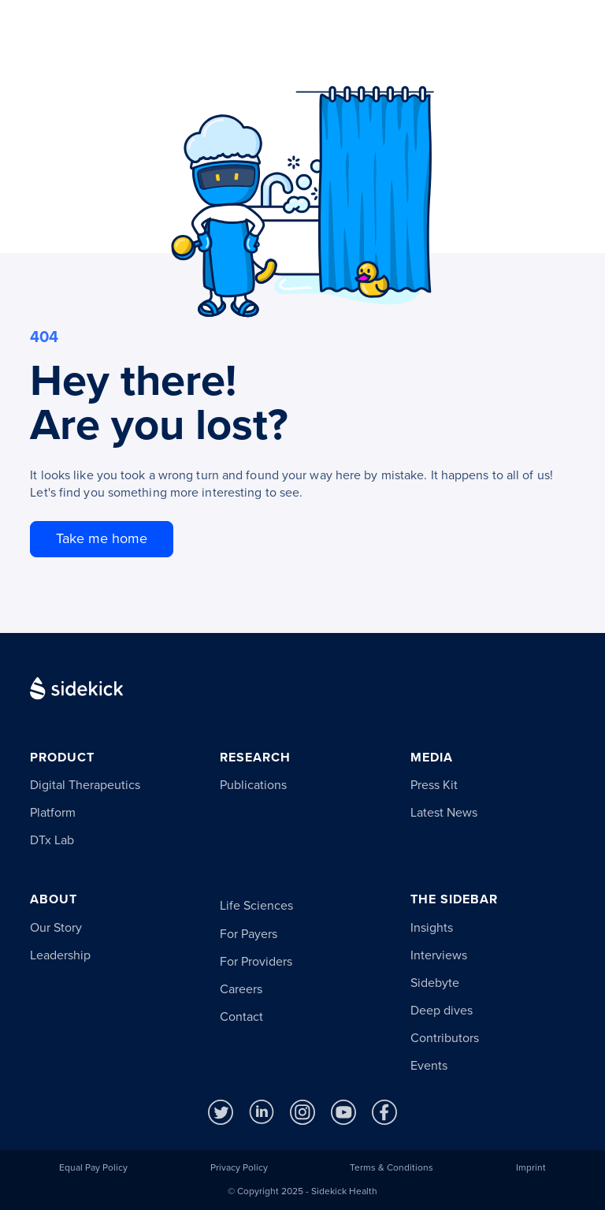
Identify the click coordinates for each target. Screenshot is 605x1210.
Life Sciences (256, 906)
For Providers (256, 962)
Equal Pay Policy (93, 1168)
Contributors (444, 1038)
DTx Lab (52, 840)
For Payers (248, 934)
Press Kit (434, 785)
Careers (241, 989)
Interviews (438, 955)
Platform (53, 813)
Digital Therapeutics (85, 785)
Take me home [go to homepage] (101, 538)
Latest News (443, 813)
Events (428, 1066)
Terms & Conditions (391, 1168)
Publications (253, 785)
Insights (431, 928)
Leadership (60, 955)
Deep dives (441, 1010)
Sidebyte (434, 983)
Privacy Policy (239, 1168)
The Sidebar (454, 899)
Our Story (56, 928)
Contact (241, 1017)
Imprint (531, 1168)
